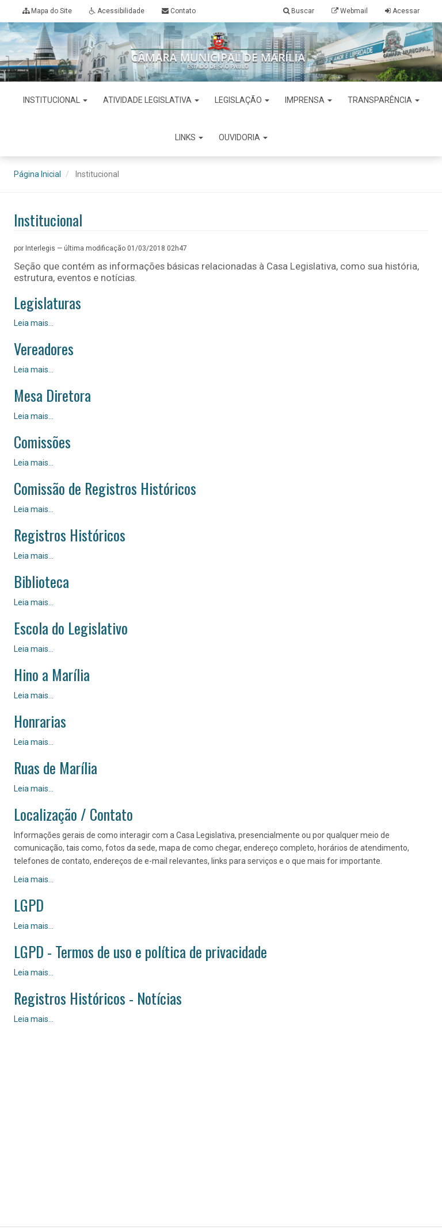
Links (189, 137)
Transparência (384, 100)
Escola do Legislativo (71, 628)
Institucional (55, 100)
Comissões (42, 442)
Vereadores (44, 349)
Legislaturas (47, 303)
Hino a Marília (52, 675)
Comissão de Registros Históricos (105, 489)
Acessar (406, 11)
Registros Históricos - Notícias (98, 998)
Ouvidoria (243, 137)
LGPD (29, 905)
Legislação (242, 100)
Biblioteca (41, 582)
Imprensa (308, 100)
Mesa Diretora (52, 395)
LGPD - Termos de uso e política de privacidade (140, 952)
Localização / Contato (73, 814)
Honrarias (40, 721)
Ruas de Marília (55, 768)
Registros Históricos (69, 535)
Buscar (298, 11)
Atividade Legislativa (151, 100)
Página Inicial (37, 174)
